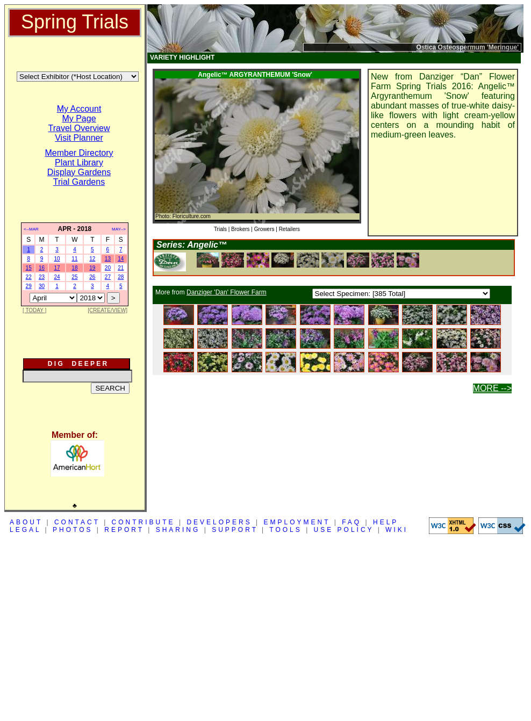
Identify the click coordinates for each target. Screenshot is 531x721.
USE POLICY (344, 529)
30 (42, 286)
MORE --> (492, 388)
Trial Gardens (79, 181)
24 (57, 277)
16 (42, 268)
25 (74, 277)
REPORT (124, 529)
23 (42, 277)
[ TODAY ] (34, 310)
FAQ (351, 522)
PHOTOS (72, 529)
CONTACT (77, 522)
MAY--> (119, 229)
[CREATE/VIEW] (107, 310)
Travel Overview (79, 128)
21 (121, 268)
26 (92, 277)
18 (74, 268)
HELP (385, 522)
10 (57, 259)
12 (92, 259)
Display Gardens (79, 172)
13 (108, 259)
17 (57, 268)
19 (92, 268)
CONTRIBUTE (143, 522)
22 (29, 277)
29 (29, 286)
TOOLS (285, 529)
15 (29, 268)
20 (108, 268)
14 (121, 259)
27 (108, 277)
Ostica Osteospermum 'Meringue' (468, 47)
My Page (79, 118)
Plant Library (79, 162)
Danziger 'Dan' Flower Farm (226, 292)
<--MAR (31, 229)
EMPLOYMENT (297, 522)
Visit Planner (79, 137)
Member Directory (79, 152)
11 (74, 259)
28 (121, 277)
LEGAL (25, 529)
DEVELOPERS (219, 522)
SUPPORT (235, 529)
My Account (79, 108)
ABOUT (26, 522)
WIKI (396, 529)
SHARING (178, 529)
